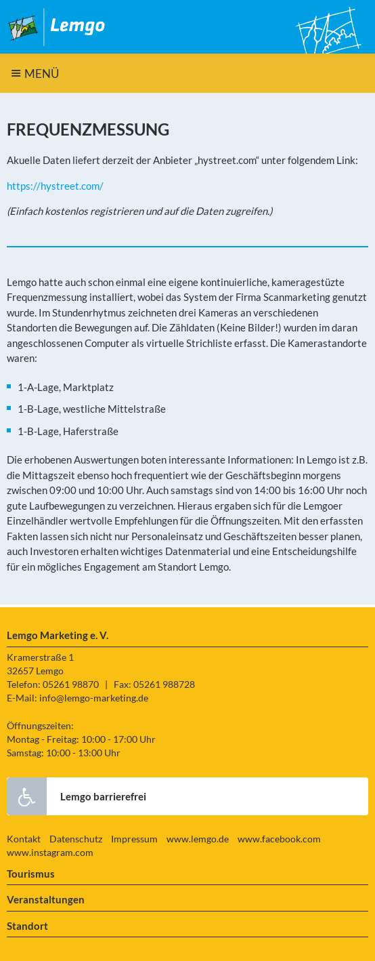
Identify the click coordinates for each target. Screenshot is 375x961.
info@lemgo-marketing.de (93, 698)
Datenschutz (75, 839)
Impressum (134, 839)
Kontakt (24, 839)
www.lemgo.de (198, 839)
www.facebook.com (279, 839)
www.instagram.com (50, 852)
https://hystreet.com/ (55, 186)
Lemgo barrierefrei (76, 796)
